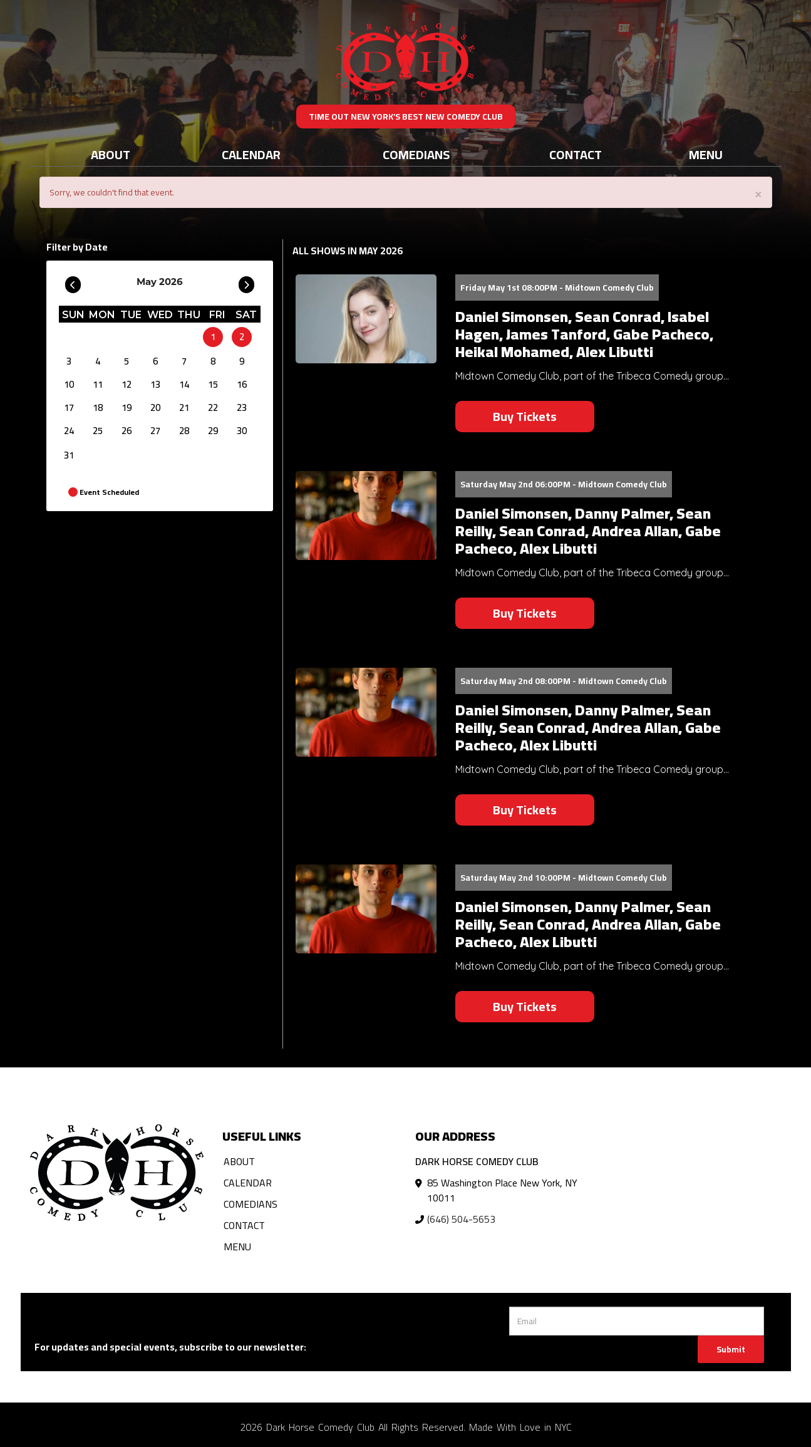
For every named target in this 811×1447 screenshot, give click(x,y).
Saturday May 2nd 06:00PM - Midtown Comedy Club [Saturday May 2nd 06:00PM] (563, 484)
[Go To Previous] (73, 282)
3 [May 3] (68, 361)
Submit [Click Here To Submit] (730, 1349)
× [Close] (758, 193)
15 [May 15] (213, 384)
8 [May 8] (212, 361)
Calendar (251, 154)
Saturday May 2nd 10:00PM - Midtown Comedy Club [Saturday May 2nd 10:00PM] (563, 877)
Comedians (416, 154)
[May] (184, 337)
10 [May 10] (69, 384)
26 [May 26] (126, 431)
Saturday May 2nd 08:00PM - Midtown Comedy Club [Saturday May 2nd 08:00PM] (563, 681)
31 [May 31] (69, 455)
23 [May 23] (242, 407)
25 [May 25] (98, 431)
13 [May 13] (155, 384)
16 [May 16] (242, 384)
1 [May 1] (212, 337)
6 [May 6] (155, 361)
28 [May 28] (184, 431)
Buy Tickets (525, 416)
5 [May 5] (126, 361)
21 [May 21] (184, 407)
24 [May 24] (69, 431)
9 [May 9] (241, 361)
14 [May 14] (184, 384)
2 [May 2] (241, 337)
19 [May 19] (126, 407)
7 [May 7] (184, 361)
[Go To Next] (246, 282)
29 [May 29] (213, 431)
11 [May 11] (98, 384)
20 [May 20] (155, 407)
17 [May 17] (69, 407)
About (110, 154)
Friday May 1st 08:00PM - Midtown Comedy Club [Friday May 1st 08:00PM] (557, 287)
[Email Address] (636, 1321)
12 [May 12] (126, 384)
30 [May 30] (242, 431)
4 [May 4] (97, 361)
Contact (575, 154)
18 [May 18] (98, 407)
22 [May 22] (213, 407)
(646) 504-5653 (461, 1219)
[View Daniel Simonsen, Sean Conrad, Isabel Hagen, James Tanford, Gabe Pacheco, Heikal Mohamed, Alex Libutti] (366, 319)
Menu (706, 154)
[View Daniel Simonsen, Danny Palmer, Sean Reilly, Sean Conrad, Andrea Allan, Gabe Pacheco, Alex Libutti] (366, 516)
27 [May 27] (155, 431)
